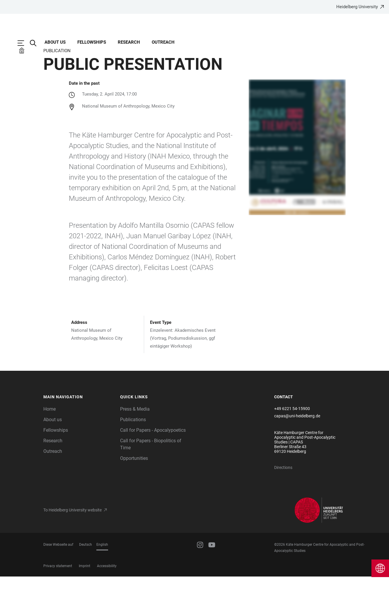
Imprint (84, 591)
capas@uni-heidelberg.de (297, 441)
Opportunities (134, 484)
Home (49, 434)
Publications (133, 445)
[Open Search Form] (36, 43)
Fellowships (91, 42)
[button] (79, 423)
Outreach (163, 42)
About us (55, 42)
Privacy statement (57, 591)
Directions (283, 493)
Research (129, 42)
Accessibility (107, 591)
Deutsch (85, 570)
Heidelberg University (357, 6)
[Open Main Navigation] (24, 43)
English (102, 570)
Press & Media (135, 434)
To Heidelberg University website (72, 535)
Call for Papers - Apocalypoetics (153, 455)
